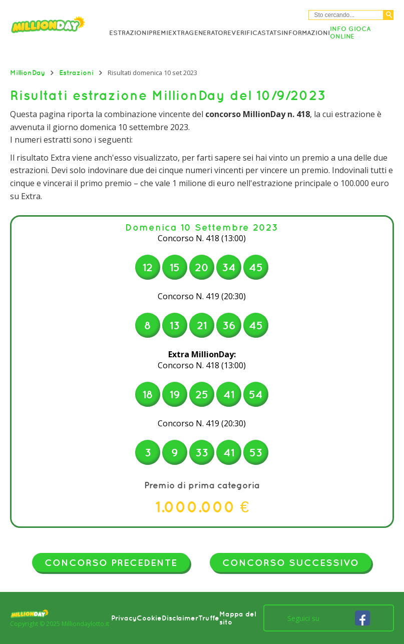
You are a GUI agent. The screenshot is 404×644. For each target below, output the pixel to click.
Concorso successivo (290, 562)
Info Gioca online (350, 32)
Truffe (208, 618)
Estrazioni (129, 33)
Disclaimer (180, 618)
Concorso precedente (111, 562)
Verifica (246, 33)
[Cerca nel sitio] (345, 15)
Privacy (124, 618)
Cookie (149, 618)
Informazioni (305, 33)
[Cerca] (388, 15)
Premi (158, 33)
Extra (178, 33)
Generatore (210, 33)
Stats (271, 33)
